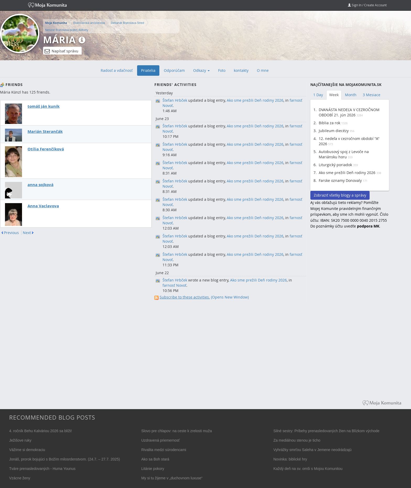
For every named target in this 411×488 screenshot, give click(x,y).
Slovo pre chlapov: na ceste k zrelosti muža (176, 431)
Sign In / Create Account (367, 5)
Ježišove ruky (20, 440)
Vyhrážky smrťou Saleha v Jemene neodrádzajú (312, 450)
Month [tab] (350, 94)
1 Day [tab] (318, 94)
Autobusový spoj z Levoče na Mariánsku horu (344, 154)
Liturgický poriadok (335, 164)
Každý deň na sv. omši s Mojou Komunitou (308, 469)
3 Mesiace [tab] (371, 94)
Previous (11, 232)
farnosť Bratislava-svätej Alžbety (66, 30)
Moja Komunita (56, 23)
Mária (59, 39)
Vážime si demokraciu (27, 450)
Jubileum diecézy (334, 130)
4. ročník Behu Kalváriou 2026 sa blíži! (40, 431)
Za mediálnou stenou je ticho (296, 440)
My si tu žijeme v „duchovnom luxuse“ (171, 478)
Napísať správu (61, 51)
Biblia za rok (329, 122)
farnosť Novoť (174, 285)
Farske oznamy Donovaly (340, 180)
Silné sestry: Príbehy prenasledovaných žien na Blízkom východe (326, 431)
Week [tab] (334, 94)
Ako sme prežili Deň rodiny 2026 (255, 100)
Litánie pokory (152, 469)
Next (27, 232)
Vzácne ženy (19, 478)
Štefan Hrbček (175, 100)
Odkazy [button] (201, 70)
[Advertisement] (349, 318)
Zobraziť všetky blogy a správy (340, 195)
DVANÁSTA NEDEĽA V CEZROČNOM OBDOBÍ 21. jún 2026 (349, 112)
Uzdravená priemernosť (160, 440)
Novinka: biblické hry (290, 459)
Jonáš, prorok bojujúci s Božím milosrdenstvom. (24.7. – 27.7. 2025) (64, 459)
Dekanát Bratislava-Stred (127, 23)
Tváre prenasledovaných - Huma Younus (42, 469)
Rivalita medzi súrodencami (163, 450)
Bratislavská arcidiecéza (89, 23)
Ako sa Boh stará (155, 459)
